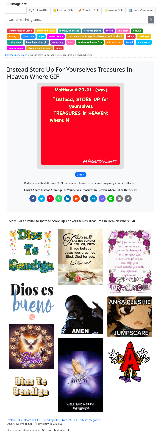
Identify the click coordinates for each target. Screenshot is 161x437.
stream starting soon (39, 47)
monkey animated (69, 30)
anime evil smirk (46, 30)
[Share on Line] (110, 198)
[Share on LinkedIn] (67, 198)
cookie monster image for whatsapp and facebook (95, 36)
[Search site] (77, 19)
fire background (92, 30)
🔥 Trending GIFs (89, 10)
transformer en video (20, 30)
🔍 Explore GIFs (38, 10)
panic (59, 47)
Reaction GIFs (32, 420)
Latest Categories (90, 420)
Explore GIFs (14, 420)
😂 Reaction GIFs (63, 10)
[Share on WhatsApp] (58, 198)
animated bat (114, 42)
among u (13, 36)
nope (41, 36)
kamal (129, 42)
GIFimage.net (12, 54)
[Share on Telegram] (93, 198)
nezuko (137, 30)
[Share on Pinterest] (50, 198)
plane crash (143, 42)
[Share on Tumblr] (84, 198)
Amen (24, 54)
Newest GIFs (69, 420)
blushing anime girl (36, 42)
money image (16, 47)
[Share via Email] (119, 198)
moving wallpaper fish (90, 42)
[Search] (151, 19)
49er (70, 42)
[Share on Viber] (102, 198)
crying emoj (15, 42)
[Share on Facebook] (32, 198)
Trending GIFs (51, 420)
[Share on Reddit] (76, 198)
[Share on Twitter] (41, 198)
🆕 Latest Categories (141, 10)
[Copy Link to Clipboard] (128, 198)
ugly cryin (123, 30)
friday (130, 36)
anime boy (58, 42)
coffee (109, 30)
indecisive (28, 36)
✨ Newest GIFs (114, 10)
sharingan (143, 36)
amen (80, 174)
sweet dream (56, 36)
